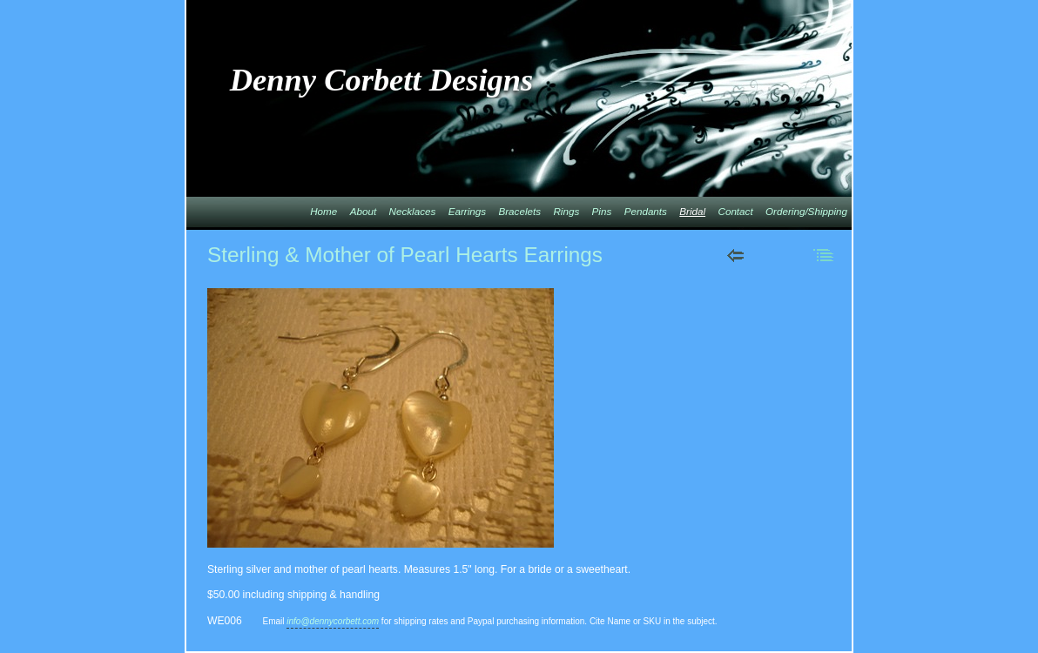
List (824, 255)
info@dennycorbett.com (332, 621)
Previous (735, 255)
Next (779, 255)
